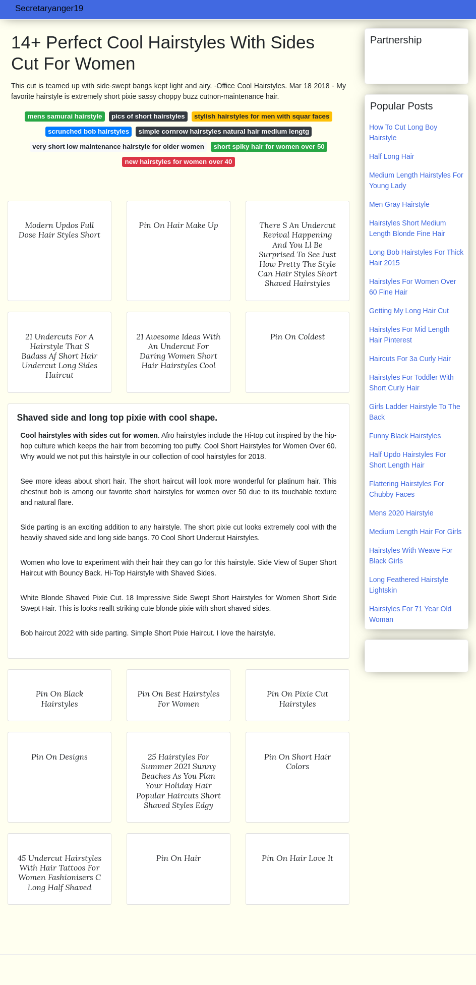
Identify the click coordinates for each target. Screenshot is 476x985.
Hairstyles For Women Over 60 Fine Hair (412, 286)
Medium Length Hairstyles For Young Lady (416, 180)
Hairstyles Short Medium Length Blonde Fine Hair (407, 228)
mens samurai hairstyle (65, 116)
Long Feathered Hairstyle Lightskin (408, 584)
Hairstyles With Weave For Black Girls (410, 555)
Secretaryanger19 (49, 8)
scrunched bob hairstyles (88, 131)
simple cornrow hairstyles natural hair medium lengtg (224, 131)
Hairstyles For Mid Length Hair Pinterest (409, 334)
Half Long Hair (391, 156)
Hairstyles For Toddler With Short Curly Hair (411, 382)
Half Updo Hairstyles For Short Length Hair (407, 459)
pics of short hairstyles (148, 116)
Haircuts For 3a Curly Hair (410, 359)
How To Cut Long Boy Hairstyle (403, 132)
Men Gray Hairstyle (399, 204)
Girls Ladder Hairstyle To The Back (414, 411)
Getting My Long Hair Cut (409, 311)
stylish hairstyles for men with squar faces (261, 116)
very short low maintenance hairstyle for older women (118, 146)
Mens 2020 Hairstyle (401, 513)
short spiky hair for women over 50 (268, 146)
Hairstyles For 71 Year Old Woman (410, 614)
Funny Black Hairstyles (405, 436)
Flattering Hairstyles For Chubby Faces (406, 489)
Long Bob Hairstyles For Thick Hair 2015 (416, 257)
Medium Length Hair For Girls (415, 532)
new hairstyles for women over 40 (178, 161)
